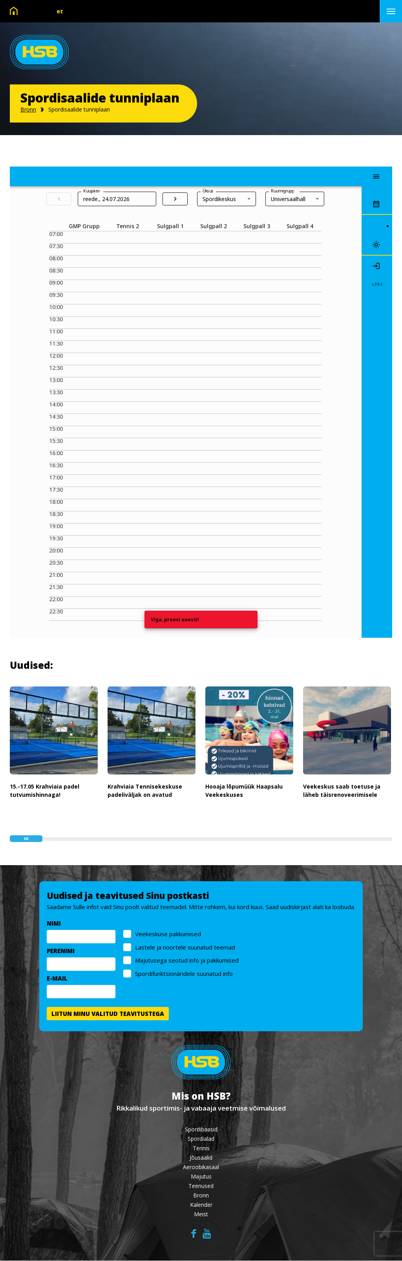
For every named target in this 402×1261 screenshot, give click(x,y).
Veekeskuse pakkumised (168, 935)
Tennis (201, 1148)
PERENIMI (61, 952)
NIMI (54, 924)
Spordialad (201, 1139)
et (60, 11)
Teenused (201, 1186)
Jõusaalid (201, 1158)
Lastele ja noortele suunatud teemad (185, 949)
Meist (201, 1214)
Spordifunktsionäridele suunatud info (184, 975)
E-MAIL (57, 979)
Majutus (201, 1176)
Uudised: (31, 665)
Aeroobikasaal (201, 1167)
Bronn (28, 109)
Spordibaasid (201, 1129)
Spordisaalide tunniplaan (79, 109)
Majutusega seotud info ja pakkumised (187, 962)
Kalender (201, 1205)
